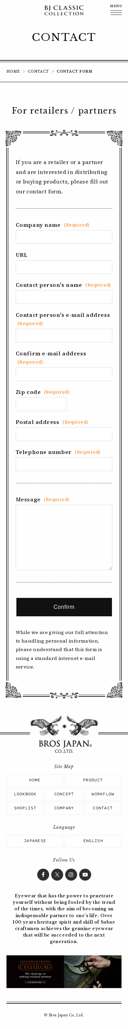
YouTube (85, 875)
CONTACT (38, 71)
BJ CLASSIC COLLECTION (64, 10)
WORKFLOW (102, 794)
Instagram (71, 875)
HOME (13, 71)
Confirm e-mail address (51, 357)
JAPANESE (35, 841)
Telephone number (58, 452)
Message (43, 499)
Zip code (43, 392)
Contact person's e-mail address (63, 318)
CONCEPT (64, 794)
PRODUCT (93, 780)
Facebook (43, 875)
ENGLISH (93, 841)
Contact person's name (63, 285)
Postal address (52, 422)
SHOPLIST (25, 808)
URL (22, 255)
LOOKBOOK (25, 794)
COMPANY (64, 808)
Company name (53, 225)
